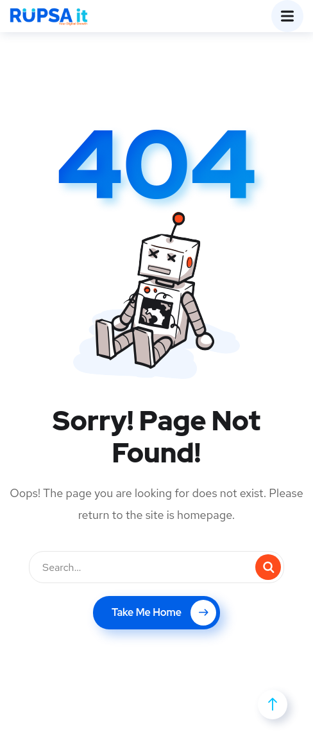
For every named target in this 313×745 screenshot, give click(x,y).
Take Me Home (164, 613)
